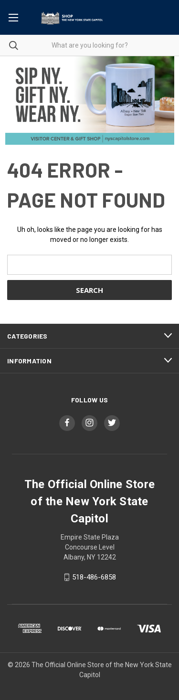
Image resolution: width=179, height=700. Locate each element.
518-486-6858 (94, 577)
